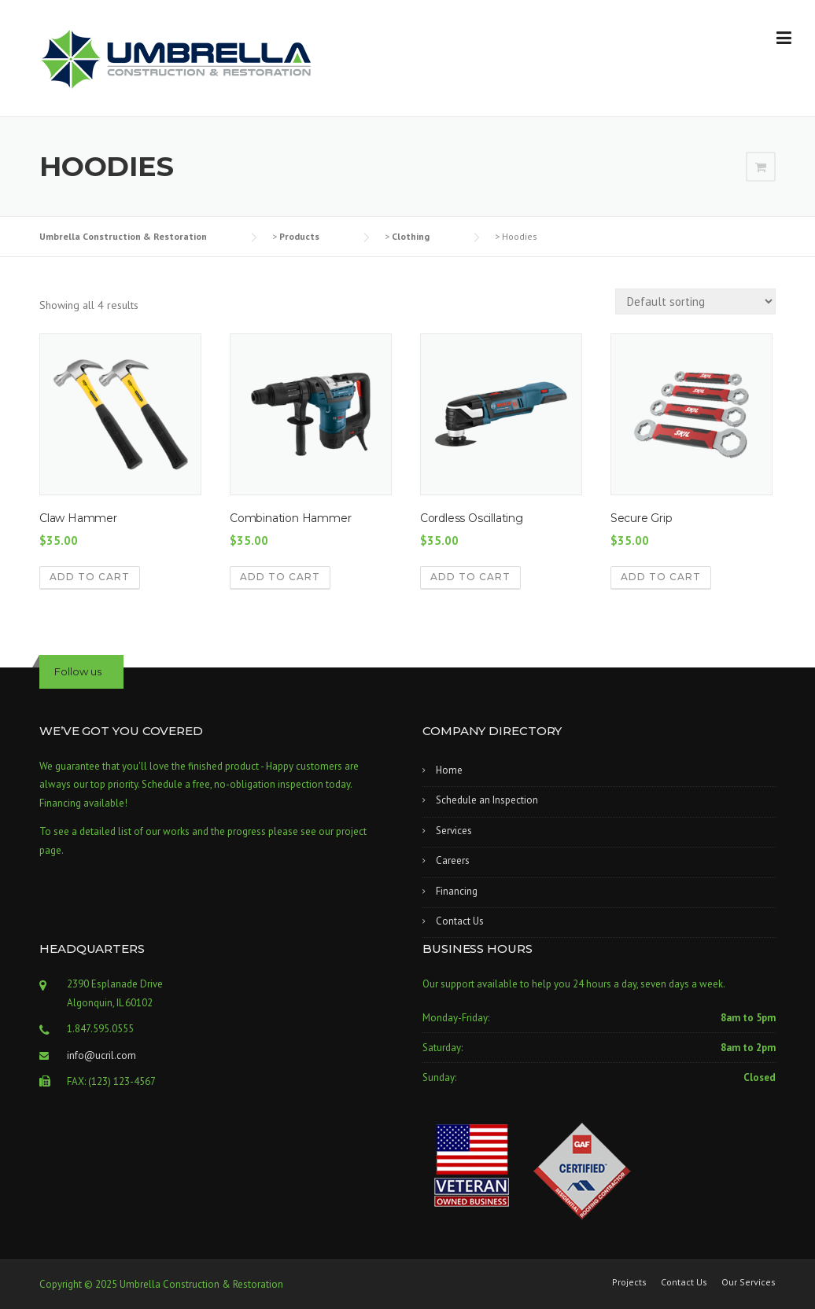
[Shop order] (695, 301)
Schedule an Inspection (487, 800)
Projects (629, 1282)
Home (449, 770)
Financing (457, 891)
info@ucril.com (101, 1055)
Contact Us (460, 921)
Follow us (77, 671)
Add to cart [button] (90, 577)
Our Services (748, 1282)
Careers (453, 860)
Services (454, 830)
